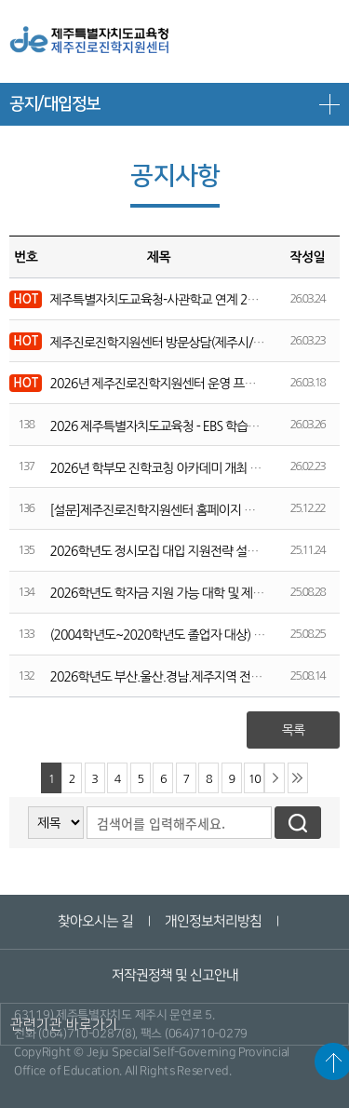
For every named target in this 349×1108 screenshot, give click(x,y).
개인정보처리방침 (213, 921)
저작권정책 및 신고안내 (174, 975)
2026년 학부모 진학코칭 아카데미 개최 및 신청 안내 (180, 468)
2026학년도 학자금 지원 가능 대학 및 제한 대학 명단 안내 (194, 593)
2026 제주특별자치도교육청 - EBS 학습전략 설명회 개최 (190, 426)
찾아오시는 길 (95, 921)
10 (254, 779)
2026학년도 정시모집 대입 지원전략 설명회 (159, 551)
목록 (293, 729)
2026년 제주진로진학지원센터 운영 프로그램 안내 (176, 383)
